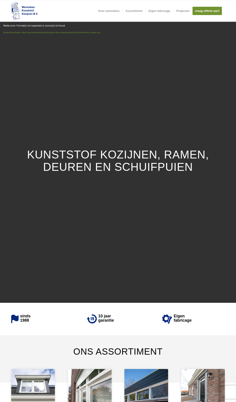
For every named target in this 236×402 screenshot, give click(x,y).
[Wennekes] (24, 11)
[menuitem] (108, 11)
